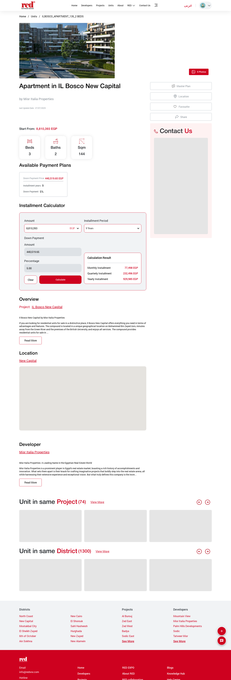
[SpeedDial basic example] (221, 640)
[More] (221, 631)
